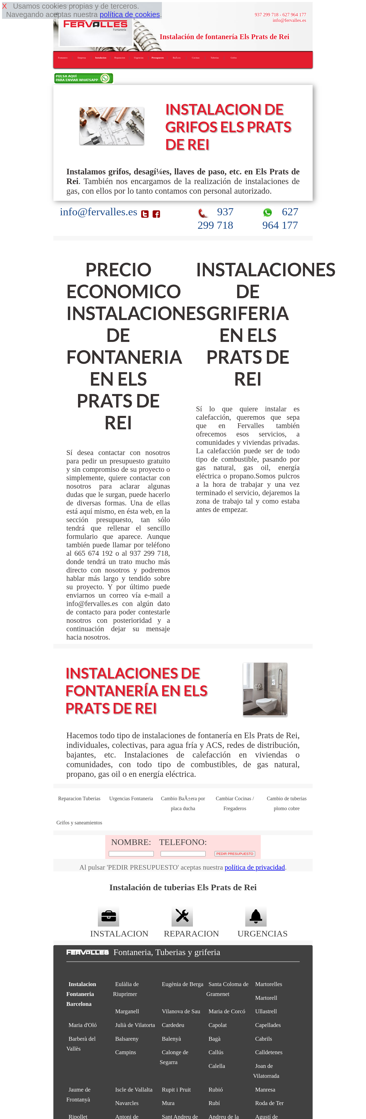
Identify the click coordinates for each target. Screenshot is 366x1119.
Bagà (214, 1038)
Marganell (127, 1011)
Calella (216, 1066)
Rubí (214, 1103)
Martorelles (268, 984)
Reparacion (119, 57)
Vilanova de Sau (181, 1011)
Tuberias (215, 57)
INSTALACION (119, 928)
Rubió (215, 1089)
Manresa (265, 1089)
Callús (215, 1052)
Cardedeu (173, 1025)
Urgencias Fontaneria (131, 798)
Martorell (266, 997)
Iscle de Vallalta (133, 1089)
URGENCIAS (262, 928)
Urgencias (138, 57)
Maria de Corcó (226, 1011)
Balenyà (171, 1038)
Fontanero (62, 57)
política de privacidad (255, 867)
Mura (168, 1103)
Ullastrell (266, 1011)
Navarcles (127, 1103)
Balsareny (127, 1038)
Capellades (268, 1025)
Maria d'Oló (83, 1025)
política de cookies (130, 14)
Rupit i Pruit (176, 1089)
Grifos (234, 57)
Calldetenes (268, 1052)
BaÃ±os (176, 57)
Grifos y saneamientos (79, 822)
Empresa (82, 57)
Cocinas (196, 57)
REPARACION (191, 928)
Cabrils (263, 1038)
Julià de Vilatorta (135, 1025)
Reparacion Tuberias (79, 798)
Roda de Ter (269, 1103)
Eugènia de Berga (182, 984)
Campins (125, 1052)
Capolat (217, 1025)
